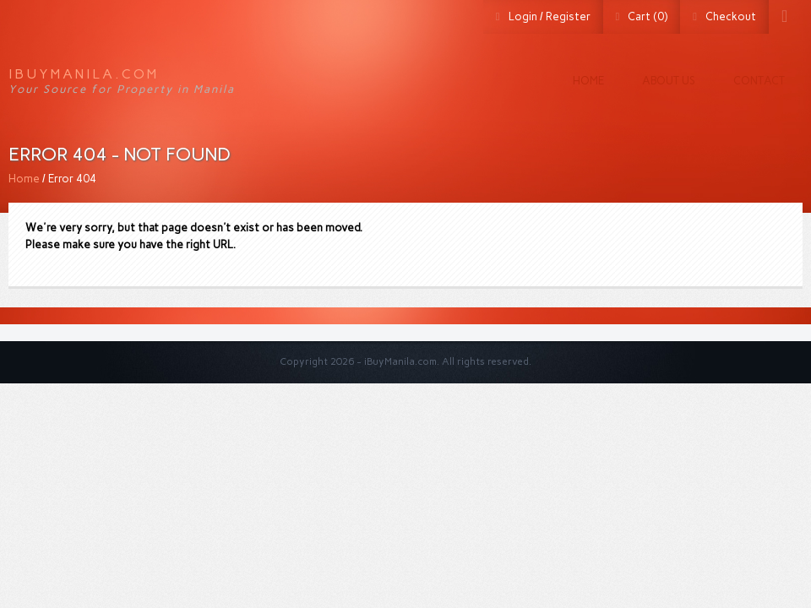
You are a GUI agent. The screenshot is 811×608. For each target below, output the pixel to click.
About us (668, 80)
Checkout (730, 16)
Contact (759, 80)
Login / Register (550, 16)
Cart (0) (647, 16)
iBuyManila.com (83, 74)
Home (588, 80)
